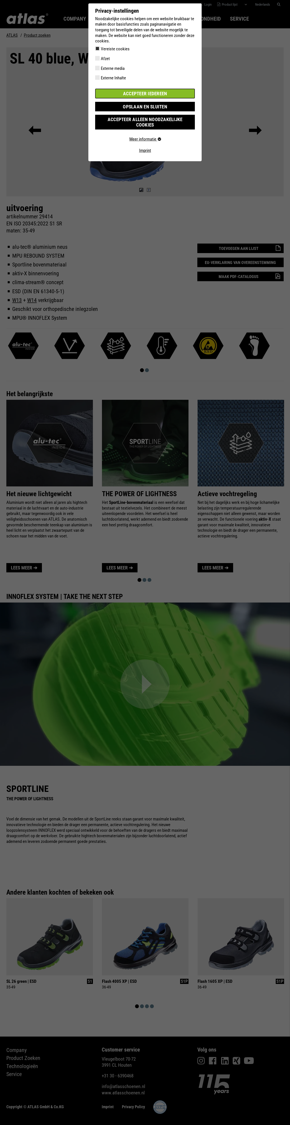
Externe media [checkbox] (113, 68)
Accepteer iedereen (145, 93)
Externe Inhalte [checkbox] (113, 78)
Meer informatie (145, 132)
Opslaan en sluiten (145, 106)
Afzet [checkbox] (105, 58)
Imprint (145, 143)
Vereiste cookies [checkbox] (115, 48)
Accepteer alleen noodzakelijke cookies (145, 118)
